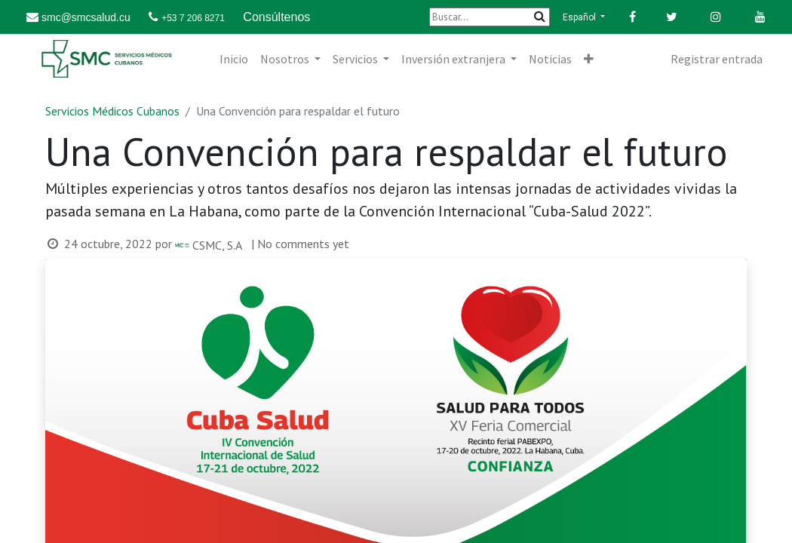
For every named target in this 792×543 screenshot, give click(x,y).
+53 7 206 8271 (193, 18)
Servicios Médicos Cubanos (112, 110)
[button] (589, 59)
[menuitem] (233, 59)
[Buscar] (489, 17)
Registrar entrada (717, 58)
